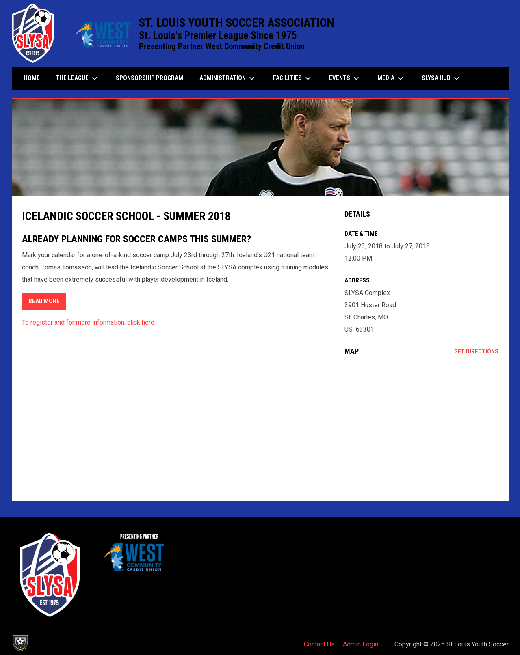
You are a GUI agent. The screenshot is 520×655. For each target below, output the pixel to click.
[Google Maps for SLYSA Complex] (421, 428)
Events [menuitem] (345, 78)
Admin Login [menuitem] (360, 644)
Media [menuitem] (391, 78)
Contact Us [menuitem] (319, 644)
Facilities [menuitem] (293, 78)
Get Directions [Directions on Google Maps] (476, 351)
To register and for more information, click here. (89, 322)
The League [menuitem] (78, 78)
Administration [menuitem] (228, 78)
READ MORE (44, 301)
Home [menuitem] (32, 78)
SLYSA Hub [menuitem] (442, 78)
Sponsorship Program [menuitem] (152, 78)
